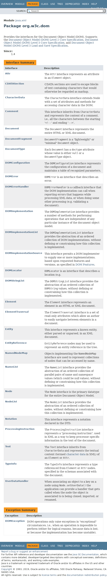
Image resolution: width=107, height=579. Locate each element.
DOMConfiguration (17, 162)
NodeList (11, 401)
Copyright (6, 569)
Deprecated (72, 4)
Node (8, 391)
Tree (60, 4)
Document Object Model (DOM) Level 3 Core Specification (51, 41)
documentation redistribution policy (86, 575)
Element (10, 301)
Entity (9, 329)
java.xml (20, 20)
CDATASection (14, 83)
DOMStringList (14, 280)
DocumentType (15, 149)
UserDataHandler (16, 481)
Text (8, 446)
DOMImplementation (19, 211)
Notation (11, 418)
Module (20, 4)
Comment (11, 111)
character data (75, 454)
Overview (7, 4)
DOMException (15, 521)
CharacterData (15, 97)
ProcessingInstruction (19, 429)
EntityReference (16, 342)
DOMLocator (13, 270)
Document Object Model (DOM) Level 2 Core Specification (46, 39)
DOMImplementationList (21, 232)
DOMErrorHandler (17, 186)
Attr (7, 73)
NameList (11, 366)
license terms (49, 575)
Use (52, 4)
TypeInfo (11, 463)
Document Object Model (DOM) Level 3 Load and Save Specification (49, 44)
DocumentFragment (18, 138)
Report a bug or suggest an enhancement (24, 551)
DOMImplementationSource (23, 253)
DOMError (11, 176)
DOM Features (85, 264)
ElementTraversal (17, 311)
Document (12, 128)
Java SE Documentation (86, 554)
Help (94, 4)
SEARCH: (21, 11)
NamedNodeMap (16, 353)
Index (85, 4)
